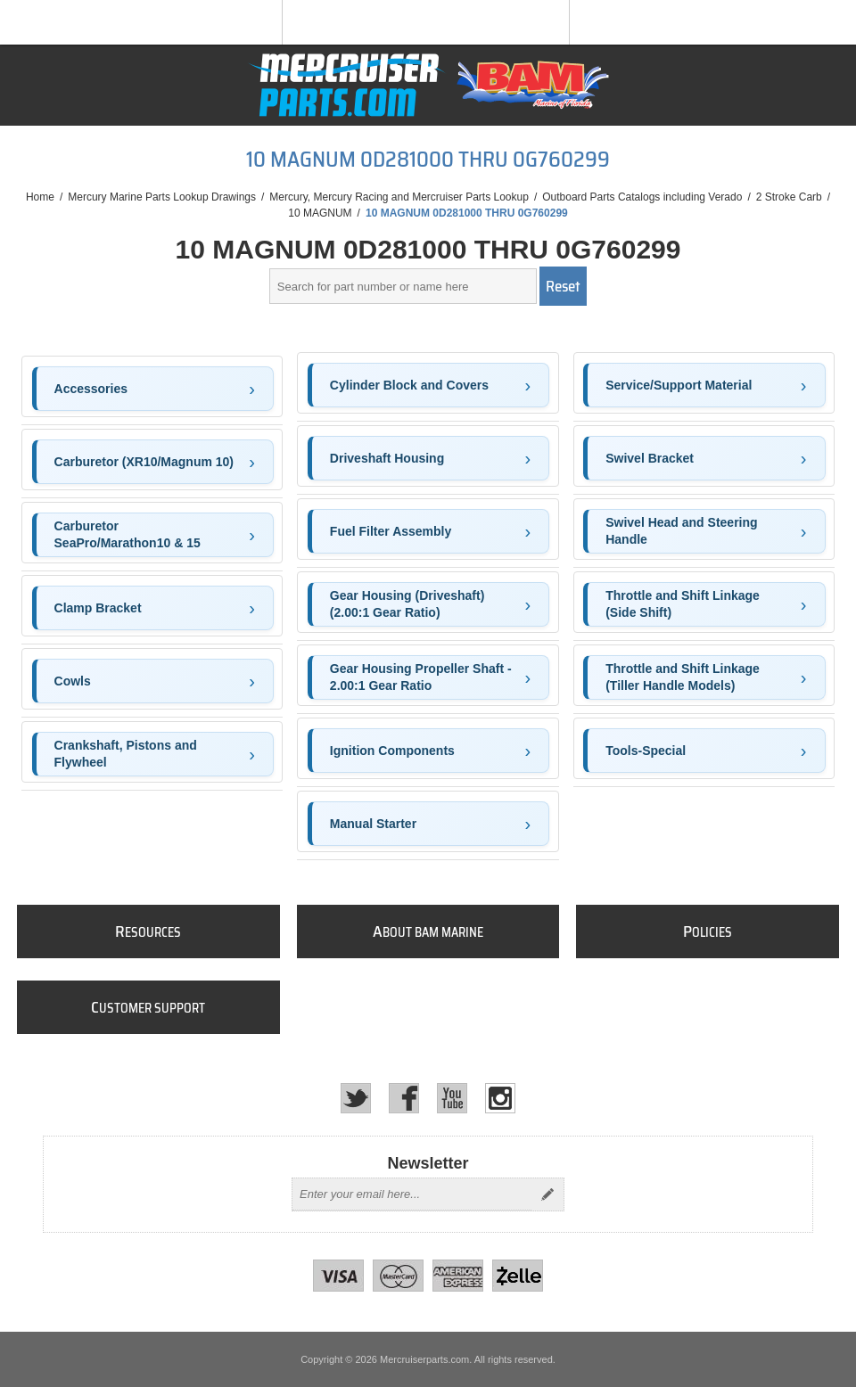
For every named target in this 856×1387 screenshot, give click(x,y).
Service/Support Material (678, 385)
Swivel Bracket (649, 458)
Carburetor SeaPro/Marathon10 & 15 (127, 535)
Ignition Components (392, 750)
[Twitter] (356, 1098)
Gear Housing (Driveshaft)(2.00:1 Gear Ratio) (407, 604)
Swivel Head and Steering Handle (681, 531)
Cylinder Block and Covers (409, 385)
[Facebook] (404, 1098)
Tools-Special (645, 750)
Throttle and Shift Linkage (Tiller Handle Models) (682, 677)
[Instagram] (500, 1098)
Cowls (72, 681)
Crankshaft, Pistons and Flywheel (125, 754)
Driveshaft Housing (387, 458)
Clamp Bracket (98, 608)
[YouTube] (452, 1098)
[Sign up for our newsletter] (411, 1194)
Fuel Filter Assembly (390, 531)
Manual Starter (373, 824)
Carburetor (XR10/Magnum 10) (144, 462)
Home (40, 197)
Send (547, 1194)
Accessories (91, 389)
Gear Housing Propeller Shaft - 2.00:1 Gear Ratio (421, 677)
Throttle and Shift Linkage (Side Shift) (682, 604)
